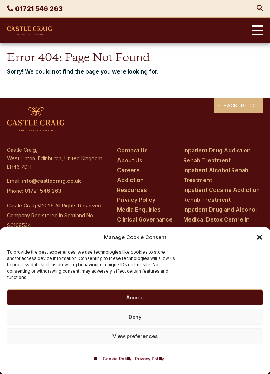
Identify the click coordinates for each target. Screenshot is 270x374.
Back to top (238, 105)
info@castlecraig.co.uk (51, 181)
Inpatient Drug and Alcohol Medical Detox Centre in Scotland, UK (220, 219)
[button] (259, 237)
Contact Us (132, 150)
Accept (135, 297)
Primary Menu (256, 31)
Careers (128, 170)
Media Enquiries (139, 209)
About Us (129, 160)
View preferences (135, 336)
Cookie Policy (117, 358)
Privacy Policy (149, 358)
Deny (135, 316)
